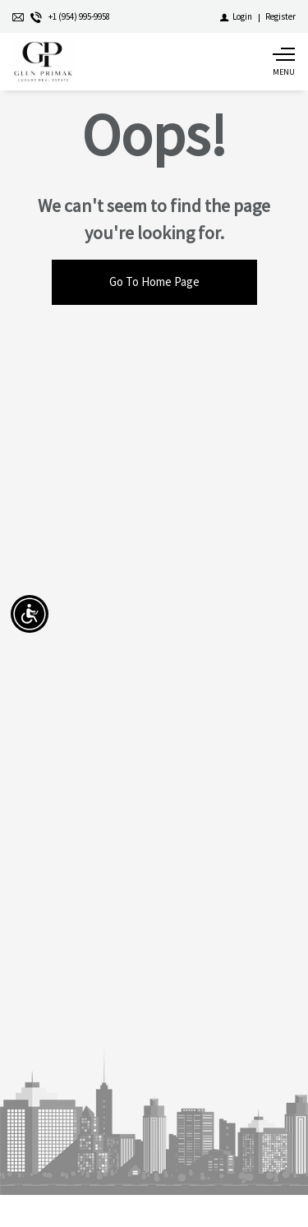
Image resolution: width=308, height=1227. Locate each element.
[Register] (280, 16)
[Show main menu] (283, 61)
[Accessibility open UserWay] (29, 614)
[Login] (236, 16)
